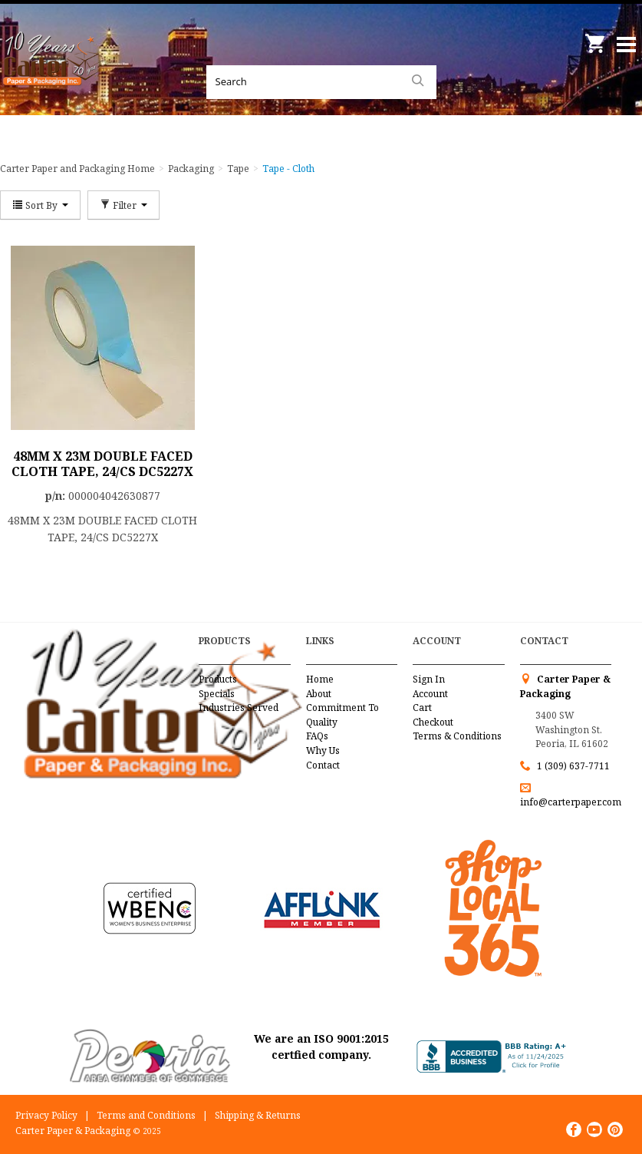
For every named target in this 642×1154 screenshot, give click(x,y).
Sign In (429, 679)
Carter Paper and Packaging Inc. (53, 77)
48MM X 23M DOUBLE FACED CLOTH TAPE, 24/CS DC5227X (102, 464)
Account (430, 693)
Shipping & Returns (258, 1115)
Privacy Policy (46, 1115)
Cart (422, 707)
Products (218, 679)
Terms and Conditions (146, 1115)
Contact (323, 765)
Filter (123, 205)
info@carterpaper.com (570, 801)
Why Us (323, 750)
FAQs (317, 735)
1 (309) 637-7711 (573, 765)
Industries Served (238, 707)
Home (320, 679)
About (318, 693)
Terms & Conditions (457, 735)
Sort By (40, 205)
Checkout (433, 722)
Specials (217, 693)
